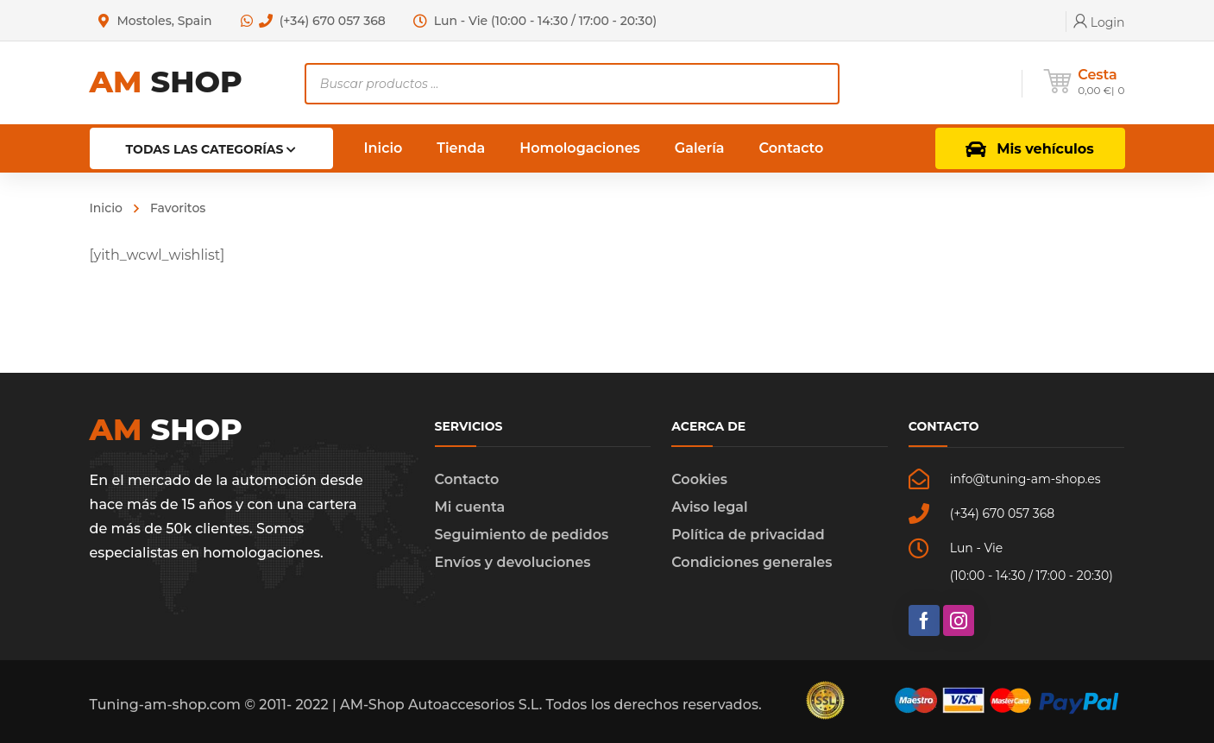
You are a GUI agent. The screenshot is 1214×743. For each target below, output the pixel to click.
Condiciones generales (751, 562)
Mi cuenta (470, 507)
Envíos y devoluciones (513, 562)
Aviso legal (709, 507)
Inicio (106, 208)
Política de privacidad (748, 534)
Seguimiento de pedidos (522, 534)
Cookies (699, 479)
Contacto (467, 479)
